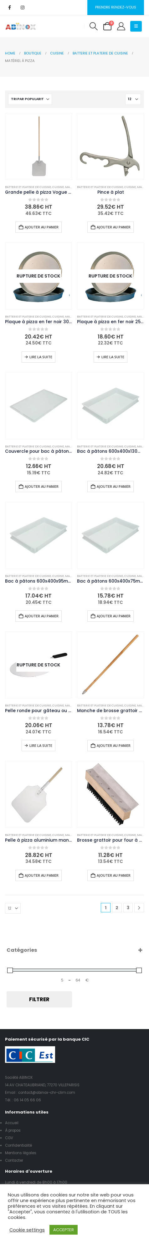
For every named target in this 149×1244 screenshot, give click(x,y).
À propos (13, 1130)
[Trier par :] (30, 99)
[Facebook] (9, 7)
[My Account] (121, 26)
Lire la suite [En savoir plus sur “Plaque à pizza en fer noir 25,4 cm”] (112, 356)
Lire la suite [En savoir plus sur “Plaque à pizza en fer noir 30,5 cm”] (40, 356)
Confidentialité (18, 1145)
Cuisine (58, 187)
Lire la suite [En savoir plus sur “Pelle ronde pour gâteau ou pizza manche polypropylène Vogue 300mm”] (40, 745)
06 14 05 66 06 (27, 1100)
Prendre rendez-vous (115, 7)
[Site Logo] (20, 26)
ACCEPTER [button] (63, 1230)
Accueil (11, 1122)
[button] (93, 26)
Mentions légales (20, 1152)
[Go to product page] (38, 146)
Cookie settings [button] (27, 1230)
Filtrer (39, 999)
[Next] (139, 908)
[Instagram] (22, 7)
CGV (9, 1137)
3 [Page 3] (128, 908)
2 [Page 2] (117, 908)
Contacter (14, 1160)
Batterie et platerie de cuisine (28, 187)
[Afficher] (133, 99)
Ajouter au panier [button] (42, 227)
